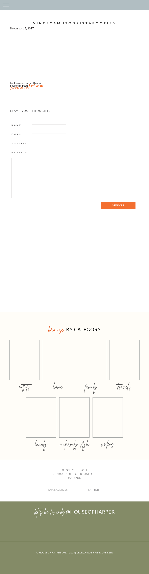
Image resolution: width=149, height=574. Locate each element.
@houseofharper (90, 512)
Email (17, 134)
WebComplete (104, 552)
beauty (41, 444)
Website (19, 143)
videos (107, 444)
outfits (24, 386)
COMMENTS (19, 88)
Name (16, 125)
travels (124, 386)
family (91, 386)
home (58, 386)
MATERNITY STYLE (74, 444)
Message (19, 152)
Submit (94, 490)
